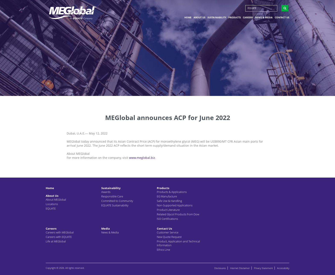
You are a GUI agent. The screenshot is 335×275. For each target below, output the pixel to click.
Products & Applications (172, 192)
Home (187, 17)
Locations (52, 204)
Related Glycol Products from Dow (178, 214)
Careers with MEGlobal (60, 232)
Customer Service (167, 232)
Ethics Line (163, 250)
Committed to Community (117, 201)
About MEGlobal (56, 199)
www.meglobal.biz (142, 158)
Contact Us (282, 17)
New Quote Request (169, 237)
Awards (105, 192)
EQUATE (252, 8)
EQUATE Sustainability (114, 205)
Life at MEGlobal (56, 241)
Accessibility (283, 268)
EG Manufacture (167, 196)
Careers (248, 17)
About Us (199, 17)
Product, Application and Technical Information (178, 243)
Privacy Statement (263, 268)
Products (234, 17)
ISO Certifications (167, 219)
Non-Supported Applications (174, 205)
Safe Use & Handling (169, 201)
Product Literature (168, 210)
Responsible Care (112, 196)
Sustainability (216, 17)
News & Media (264, 17)
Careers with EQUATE (59, 237)
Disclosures (220, 268)
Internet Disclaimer (240, 268)
